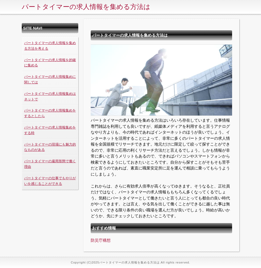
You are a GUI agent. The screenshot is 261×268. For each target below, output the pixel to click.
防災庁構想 (101, 240)
